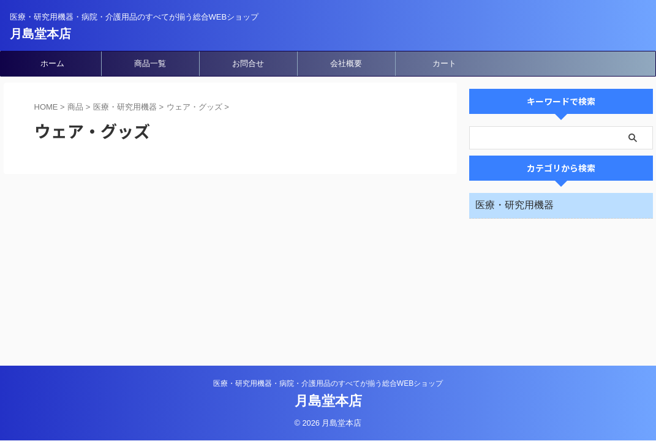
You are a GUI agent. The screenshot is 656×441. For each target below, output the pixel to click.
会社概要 (346, 63)
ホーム (52, 63)
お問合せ (248, 63)
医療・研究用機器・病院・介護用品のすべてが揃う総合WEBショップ (328, 383)
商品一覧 (150, 63)
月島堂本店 (40, 33)
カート (444, 63)
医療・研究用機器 (514, 205)
